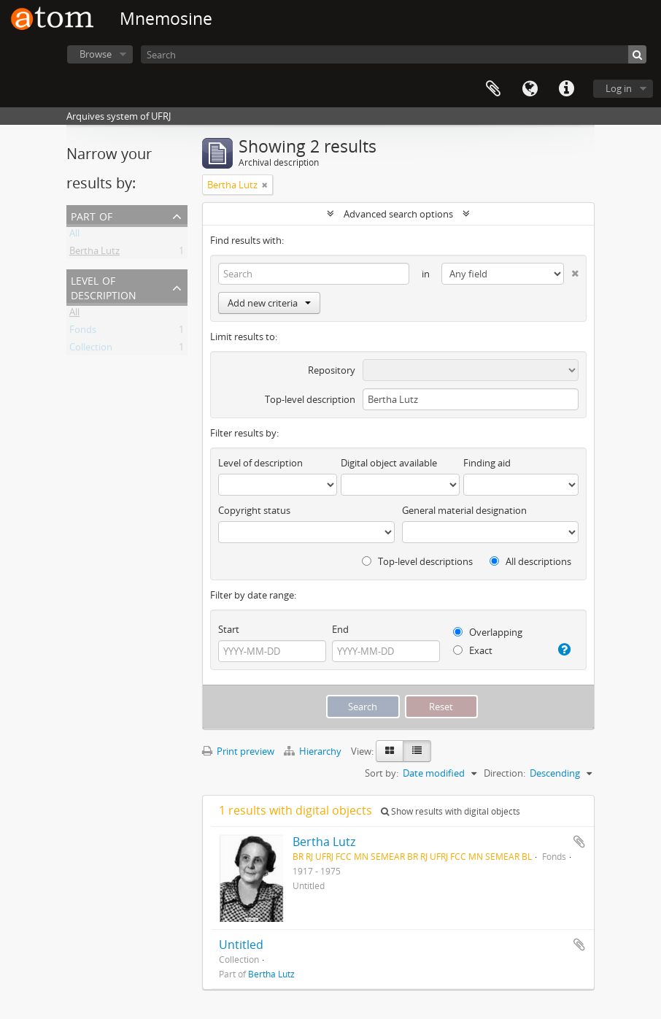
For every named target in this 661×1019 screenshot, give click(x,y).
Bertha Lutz (94, 253)
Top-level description (310, 399)
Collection (90, 349)
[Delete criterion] (571, 270)
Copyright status (254, 510)
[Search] (393, 54)
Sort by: (381, 773)
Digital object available (389, 462)
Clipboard (493, 89)
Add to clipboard (579, 841)
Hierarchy (314, 751)
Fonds (82, 332)
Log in (619, 88)
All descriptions (530, 561)
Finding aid (487, 462)
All (74, 235)
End (340, 629)
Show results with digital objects (450, 811)
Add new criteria (269, 302)
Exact (472, 650)
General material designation (464, 510)
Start (228, 629)
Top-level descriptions (417, 561)
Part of (91, 215)
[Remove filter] (265, 184)
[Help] (563, 649)
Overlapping (487, 632)
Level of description (103, 286)
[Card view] (389, 751)
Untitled (241, 945)
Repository (331, 370)
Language (529, 89)
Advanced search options (398, 213)
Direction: (504, 773)
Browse (96, 54)
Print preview (238, 751)
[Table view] (417, 751)
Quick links (566, 89)
